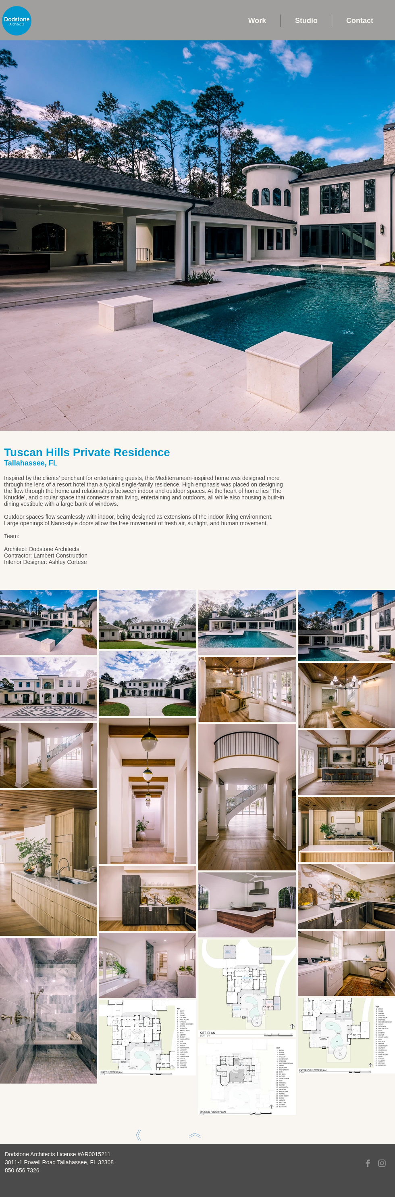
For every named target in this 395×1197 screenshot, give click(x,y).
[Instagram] (382, 1163)
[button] (257, 21)
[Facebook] (368, 1163)
